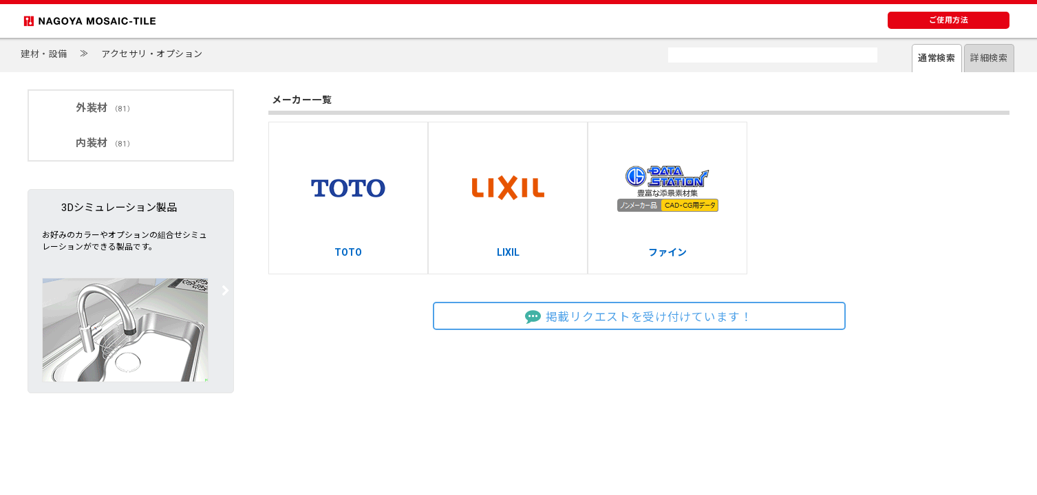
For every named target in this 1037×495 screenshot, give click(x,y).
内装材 (105, 143)
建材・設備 (44, 54)
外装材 (105, 108)
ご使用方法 (949, 20)
